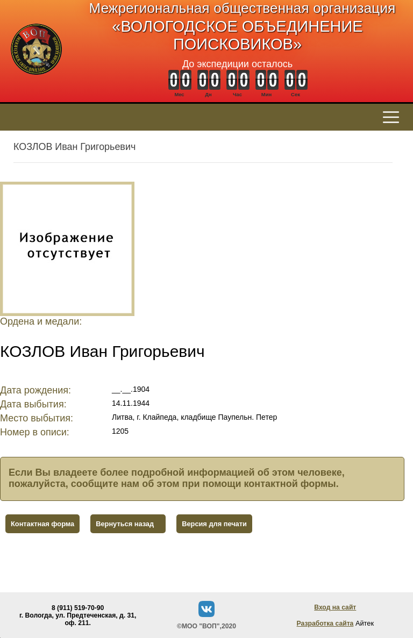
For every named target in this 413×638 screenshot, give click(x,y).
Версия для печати (214, 524)
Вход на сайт (335, 607)
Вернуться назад (125, 524)
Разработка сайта (325, 623)
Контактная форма (42, 524)
